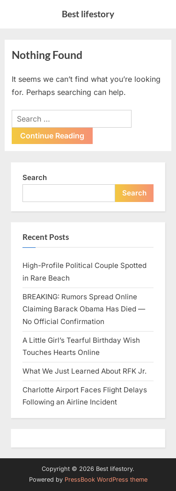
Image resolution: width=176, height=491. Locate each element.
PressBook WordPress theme (106, 479)
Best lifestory (88, 13)
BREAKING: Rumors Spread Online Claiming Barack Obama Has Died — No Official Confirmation (83, 309)
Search (34, 177)
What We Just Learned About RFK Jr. (84, 371)
